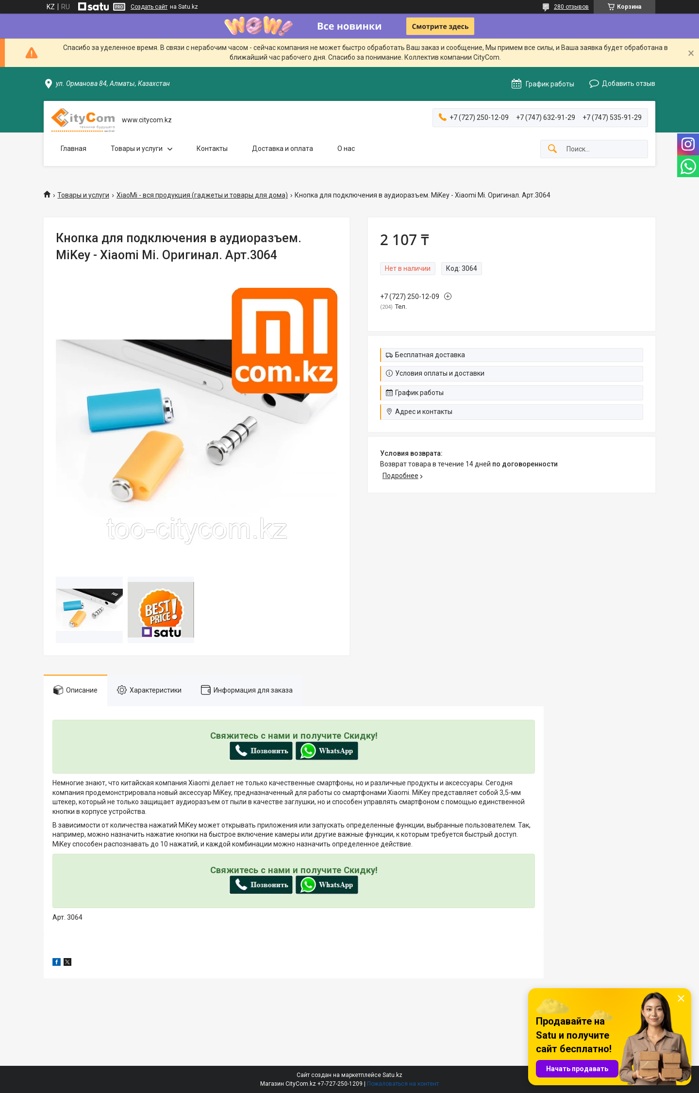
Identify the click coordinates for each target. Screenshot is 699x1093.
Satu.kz (392, 1075)
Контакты (212, 148)
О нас (346, 148)
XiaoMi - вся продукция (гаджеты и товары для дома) (202, 195)
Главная (73, 148)
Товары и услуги (137, 148)
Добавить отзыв (628, 83)
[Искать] (552, 149)
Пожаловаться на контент (403, 1083)
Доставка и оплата (282, 148)
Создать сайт (149, 6)
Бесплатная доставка (430, 355)
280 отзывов (571, 6)
